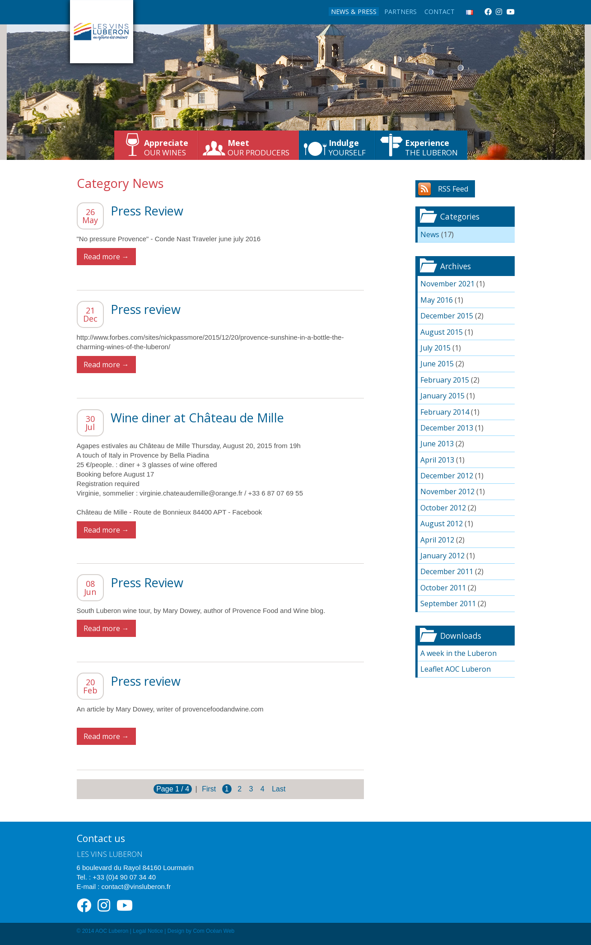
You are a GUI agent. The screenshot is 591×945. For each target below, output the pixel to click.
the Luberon (431, 147)
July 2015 (435, 348)
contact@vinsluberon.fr (136, 886)
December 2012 (446, 476)
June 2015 (437, 364)
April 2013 (437, 460)
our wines (166, 147)
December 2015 (446, 316)
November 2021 (447, 284)
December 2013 (446, 428)
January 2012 (442, 556)
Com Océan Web (213, 931)
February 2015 (444, 380)
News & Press (354, 11)
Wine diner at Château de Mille (197, 417)
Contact (439, 11)
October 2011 (443, 588)
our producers (258, 147)
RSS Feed (453, 189)
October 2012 (443, 508)
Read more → (106, 257)
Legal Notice (148, 931)
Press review (146, 309)
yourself (347, 147)
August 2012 (441, 524)
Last (278, 789)
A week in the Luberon (458, 653)
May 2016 (436, 300)
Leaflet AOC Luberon (455, 669)
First (209, 789)
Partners (400, 11)
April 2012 (437, 540)
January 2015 (442, 396)
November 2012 (447, 491)
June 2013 (437, 444)
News (429, 234)
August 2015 (441, 332)
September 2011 (448, 603)
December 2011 (446, 571)
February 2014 (444, 412)
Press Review (147, 210)
